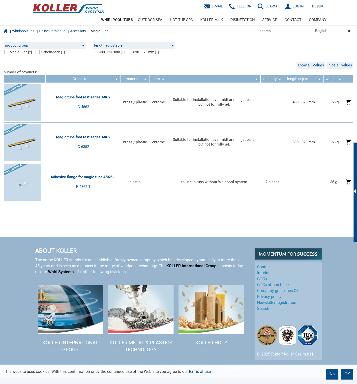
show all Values (311, 65)
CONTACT (293, 20)
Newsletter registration (276, 302)
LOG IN (298, 6)
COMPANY (318, 20)
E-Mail (217, 6)
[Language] (332, 31)
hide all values (340, 65)
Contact (264, 267)
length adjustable (134, 45)
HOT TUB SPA (181, 20)
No (332, 374)
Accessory (78, 31)
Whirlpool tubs (23, 31)
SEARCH (272, 6)
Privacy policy (269, 296)
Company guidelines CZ (278, 290)
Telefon (244, 6)
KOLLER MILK (211, 20)
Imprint (263, 272)
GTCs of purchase (273, 284)
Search (263, 308)
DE (314, 6)
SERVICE (269, 20)
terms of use (200, 371)
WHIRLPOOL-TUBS (117, 20)
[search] (284, 31)
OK (347, 374)
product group (45, 45)
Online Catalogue (52, 31)
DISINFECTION (242, 20)
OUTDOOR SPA (150, 20)
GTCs (262, 278)
